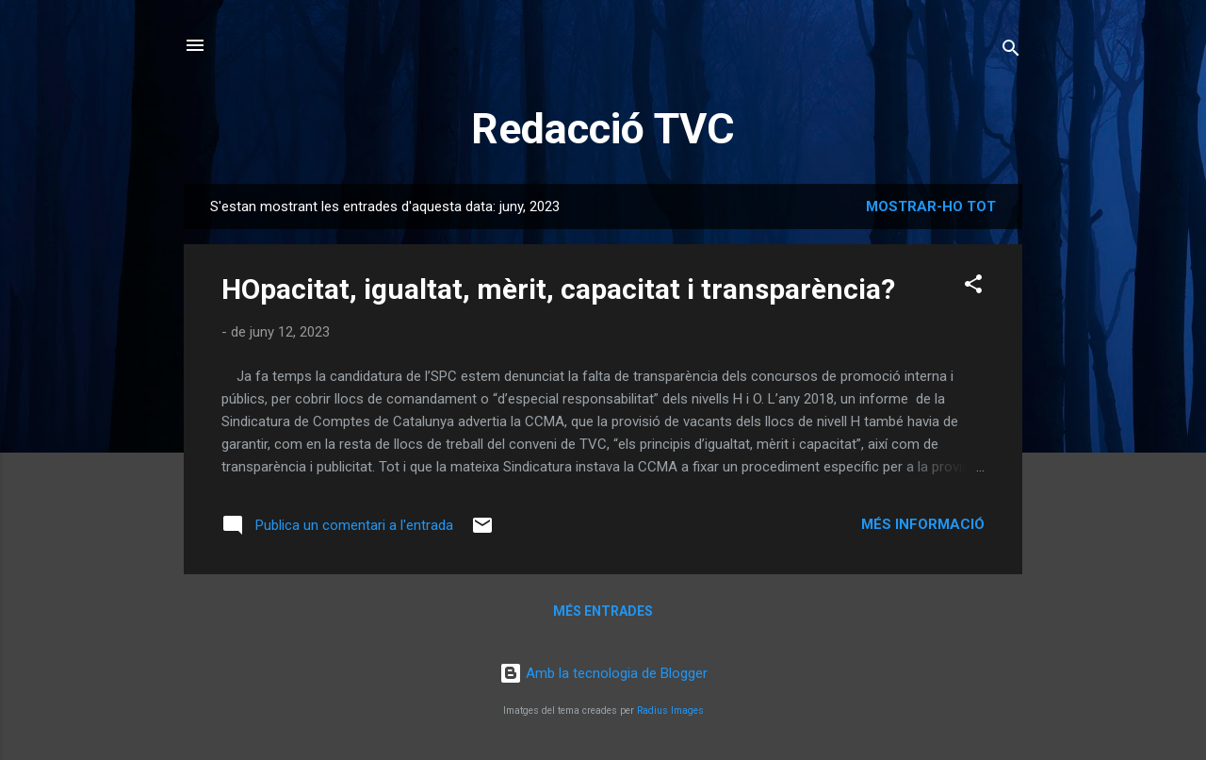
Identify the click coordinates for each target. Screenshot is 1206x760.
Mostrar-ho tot (931, 206)
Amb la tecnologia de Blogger (603, 673)
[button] (973, 287)
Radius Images (670, 710)
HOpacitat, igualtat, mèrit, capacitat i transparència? (558, 289)
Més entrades (603, 611)
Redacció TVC (603, 129)
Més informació (923, 524)
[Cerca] (1011, 51)
